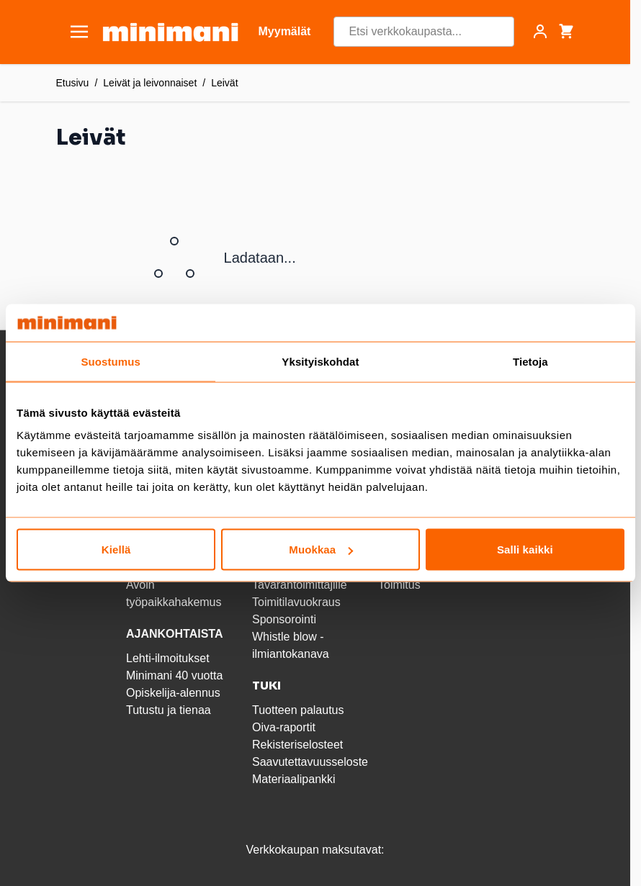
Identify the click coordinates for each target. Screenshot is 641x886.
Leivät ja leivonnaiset (150, 83)
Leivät (224, 83)
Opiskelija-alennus (173, 693)
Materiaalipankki (294, 779)
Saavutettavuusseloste (310, 762)
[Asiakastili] (540, 31)
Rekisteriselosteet (297, 744)
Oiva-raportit (283, 727)
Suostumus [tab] (110, 361)
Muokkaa (321, 549)
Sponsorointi (284, 619)
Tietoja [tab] (530, 361)
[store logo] (170, 32)
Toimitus (399, 585)
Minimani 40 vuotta (174, 675)
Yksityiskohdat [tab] (320, 361)
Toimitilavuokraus (296, 602)
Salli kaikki (525, 549)
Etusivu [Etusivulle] (72, 83)
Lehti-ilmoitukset (168, 658)
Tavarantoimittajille (299, 585)
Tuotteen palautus (299, 710)
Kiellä (116, 549)
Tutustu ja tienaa (168, 710)
